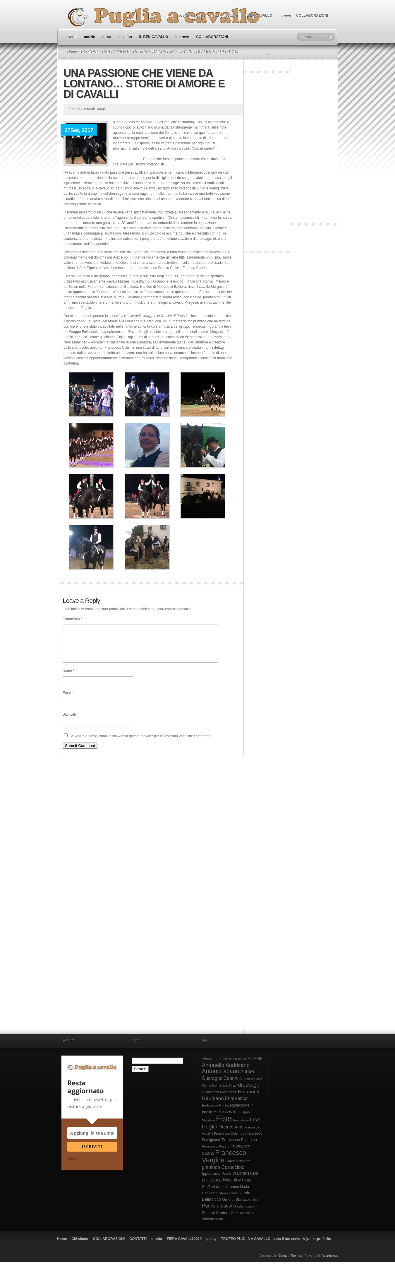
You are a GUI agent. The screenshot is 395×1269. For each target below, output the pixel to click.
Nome (68, 678)
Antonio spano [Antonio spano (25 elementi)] (220, 1078)
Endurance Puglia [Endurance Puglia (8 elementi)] (215, 1112)
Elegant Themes (290, 1262)
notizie (199, 15)
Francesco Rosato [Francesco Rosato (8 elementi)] (215, 1153)
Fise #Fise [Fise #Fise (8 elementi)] (241, 1127)
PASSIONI (89, 51)
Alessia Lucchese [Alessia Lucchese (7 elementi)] (234, 1066)
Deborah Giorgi (93, 109)
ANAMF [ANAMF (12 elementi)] (255, 1065)
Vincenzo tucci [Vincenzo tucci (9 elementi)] (213, 1226)
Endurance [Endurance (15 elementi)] (236, 1105)
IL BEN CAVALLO (257, 15)
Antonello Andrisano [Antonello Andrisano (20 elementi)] (226, 1072)
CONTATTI (138, 1246)
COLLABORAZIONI (312, 15)
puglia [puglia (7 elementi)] (254, 1206)
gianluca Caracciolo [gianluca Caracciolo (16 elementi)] (223, 1174)
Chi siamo (79, 1246)
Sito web (69, 721)
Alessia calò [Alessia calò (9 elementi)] (211, 1066)
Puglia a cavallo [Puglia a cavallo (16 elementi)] (219, 1213)
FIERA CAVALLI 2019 (184, 1246)
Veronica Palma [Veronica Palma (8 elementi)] (242, 1220)
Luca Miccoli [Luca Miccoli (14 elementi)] (224, 1186)
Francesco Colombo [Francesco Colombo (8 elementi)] (229, 1140)
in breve (284, 15)
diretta (156, 1246)
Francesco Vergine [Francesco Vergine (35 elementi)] (224, 1163)
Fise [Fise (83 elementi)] (224, 1125)
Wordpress (330, 1262)
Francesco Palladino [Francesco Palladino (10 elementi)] (239, 1147)
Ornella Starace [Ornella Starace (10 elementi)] (235, 1206)
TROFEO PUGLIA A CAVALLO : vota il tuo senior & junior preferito (276, 1246)
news (215, 15)
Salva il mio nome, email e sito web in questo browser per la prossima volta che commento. (140, 743)
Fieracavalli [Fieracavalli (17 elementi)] (226, 1118)
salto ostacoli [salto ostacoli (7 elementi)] (246, 1213)
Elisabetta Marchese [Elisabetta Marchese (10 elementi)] (219, 1099)
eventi (184, 15)
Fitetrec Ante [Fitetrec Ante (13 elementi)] (230, 1133)
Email (68, 700)
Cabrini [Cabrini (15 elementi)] (231, 1085)
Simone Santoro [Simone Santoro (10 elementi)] (216, 1219)
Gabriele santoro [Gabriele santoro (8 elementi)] (237, 1168)
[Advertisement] (267, 163)
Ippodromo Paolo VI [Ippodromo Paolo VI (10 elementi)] (219, 1180)
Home (72, 51)
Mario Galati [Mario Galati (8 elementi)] (228, 1200)
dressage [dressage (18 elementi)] (248, 1092)
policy (211, 1246)
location (231, 15)
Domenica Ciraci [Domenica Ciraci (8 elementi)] (224, 1092)
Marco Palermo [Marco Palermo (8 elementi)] (227, 1194)
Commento (72, 619)
